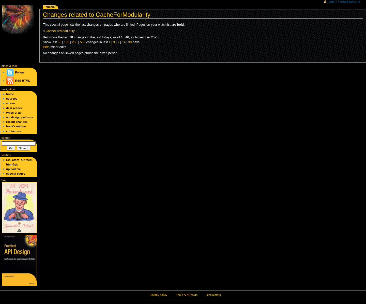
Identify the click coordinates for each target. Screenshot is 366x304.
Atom (15, 159)
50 (59, 42)
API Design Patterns (19, 117)
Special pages (15, 173)
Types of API (14, 112)
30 (130, 42)
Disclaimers (213, 294)
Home (10, 94)
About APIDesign (186, 294)
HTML (26, 80)
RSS (18, 80)
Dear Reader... (15, 108)
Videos (10, 103)
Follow (15, 72)
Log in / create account (344, 1)
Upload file (13, 169)
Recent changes (16, 121)
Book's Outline (16, 126)
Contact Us (13, 131)
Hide (46, 47)
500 (82, 42)
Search (6, 137)
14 (124, 42)
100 (66, 42)
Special (50, 6)
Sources (11, 98)
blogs (5, 65)
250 (74, 42)
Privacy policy (158, 294)
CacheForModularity (60, 31)
